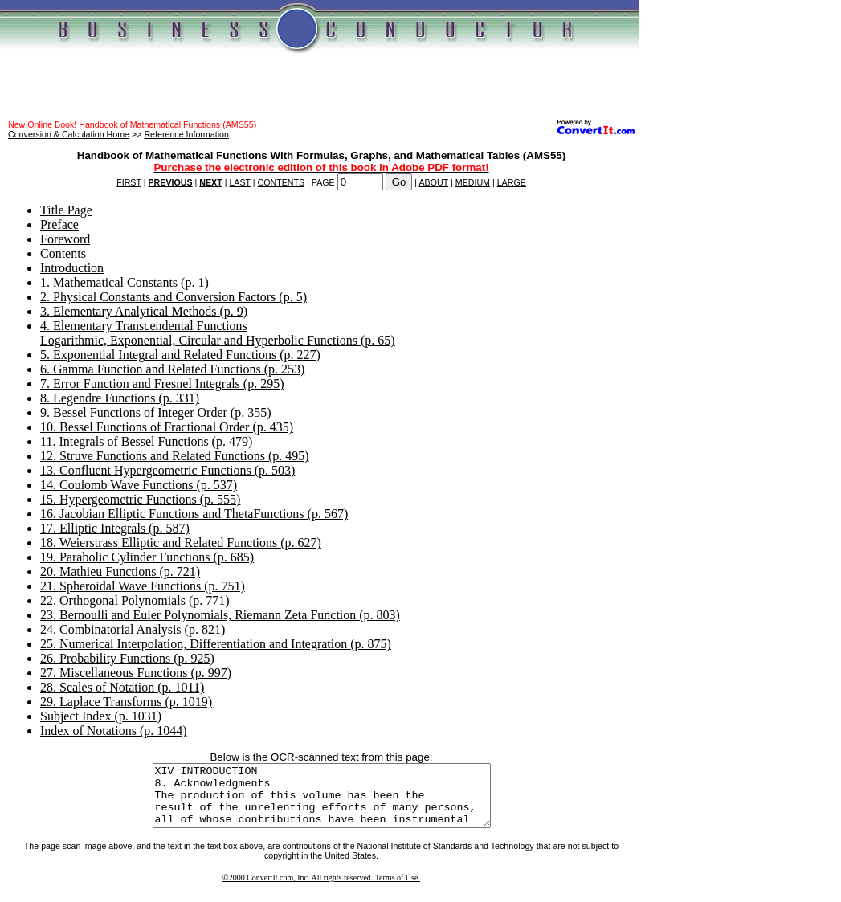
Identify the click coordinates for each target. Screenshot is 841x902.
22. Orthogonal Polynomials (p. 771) (135, 600)
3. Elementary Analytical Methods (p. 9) (143, 311)
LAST (239, 182)
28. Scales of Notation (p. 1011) (122, 687)
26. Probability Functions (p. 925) (127, 658)
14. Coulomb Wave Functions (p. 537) (138, 485)
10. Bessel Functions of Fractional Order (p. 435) (166, 427)
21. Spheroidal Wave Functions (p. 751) (142, 586)
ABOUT (434, 182)
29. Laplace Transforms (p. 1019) (126, 701)
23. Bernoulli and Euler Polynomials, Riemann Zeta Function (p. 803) (220, 615)
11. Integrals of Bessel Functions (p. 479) (146, 441)
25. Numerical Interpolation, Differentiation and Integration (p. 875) (215, 644)
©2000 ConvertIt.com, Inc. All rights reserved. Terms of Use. (321, 889)
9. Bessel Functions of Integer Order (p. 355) (155, 412)
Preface (59, 224)
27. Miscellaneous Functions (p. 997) (135, 673)
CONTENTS (281, 182)
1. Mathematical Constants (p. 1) (124, 282)
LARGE (511, 182)
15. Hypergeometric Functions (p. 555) (140, 499)
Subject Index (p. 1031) (100, 716)
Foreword (65, 239)
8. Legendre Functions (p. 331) (119, 398)
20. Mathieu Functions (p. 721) (120, 571)
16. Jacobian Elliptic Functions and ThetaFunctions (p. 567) (194, 513)
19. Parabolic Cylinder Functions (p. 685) (147, 557)
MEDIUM (472, 182)
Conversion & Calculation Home (68, 134)
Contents (63, 253)
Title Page (66, 210)
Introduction (72, 268)
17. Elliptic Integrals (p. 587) (115, 528)
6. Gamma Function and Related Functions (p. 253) (172, 369)
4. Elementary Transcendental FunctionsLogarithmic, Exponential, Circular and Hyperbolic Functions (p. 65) (217, 333)
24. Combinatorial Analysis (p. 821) (132, 629)
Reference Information (186, 134)
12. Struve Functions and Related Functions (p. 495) (174, 456)
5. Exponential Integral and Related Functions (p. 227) (180, 354)
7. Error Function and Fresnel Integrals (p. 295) (162, 383)
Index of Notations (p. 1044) (113, 730)
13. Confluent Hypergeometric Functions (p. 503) (167, 470)
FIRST (128, 182)
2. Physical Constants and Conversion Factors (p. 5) (173, 297)
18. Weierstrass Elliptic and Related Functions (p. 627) (180, 542)
